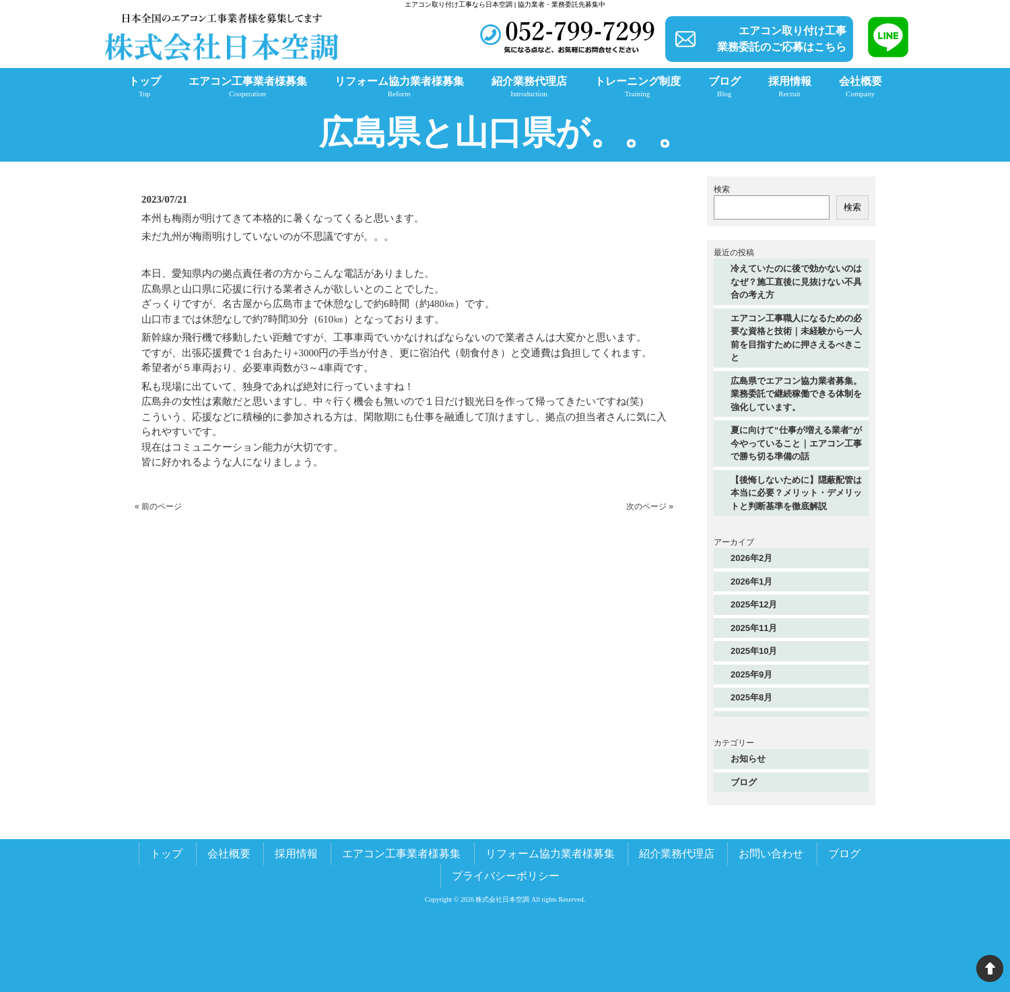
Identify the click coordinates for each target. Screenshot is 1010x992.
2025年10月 (754, 651)
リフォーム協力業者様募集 (550, 853)
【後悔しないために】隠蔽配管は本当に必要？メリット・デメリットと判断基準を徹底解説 (796, 493)
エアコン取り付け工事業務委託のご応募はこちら (781, 39)
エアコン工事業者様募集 (401, 853)
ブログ (744, 782)
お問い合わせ (771, 853)
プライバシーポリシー (506, 876)
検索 (722, 189)
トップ (166, 853)
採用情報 (296, 853)
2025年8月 (751, 697)
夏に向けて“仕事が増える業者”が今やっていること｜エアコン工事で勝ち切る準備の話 (796, 443)
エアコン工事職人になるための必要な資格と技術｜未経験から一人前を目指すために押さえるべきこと (796, 338)
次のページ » (649, 506)
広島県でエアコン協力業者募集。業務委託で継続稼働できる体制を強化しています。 (796, 394)
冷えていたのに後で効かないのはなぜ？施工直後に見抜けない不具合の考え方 (796, 281)
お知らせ (748, 759)
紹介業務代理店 (676, 853)
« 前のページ (158, 506)
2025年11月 (754, 628)
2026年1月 (751, 581)
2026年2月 (751, 558)
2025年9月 (751, 674)
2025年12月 (754, 604)
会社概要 (228, 853)
